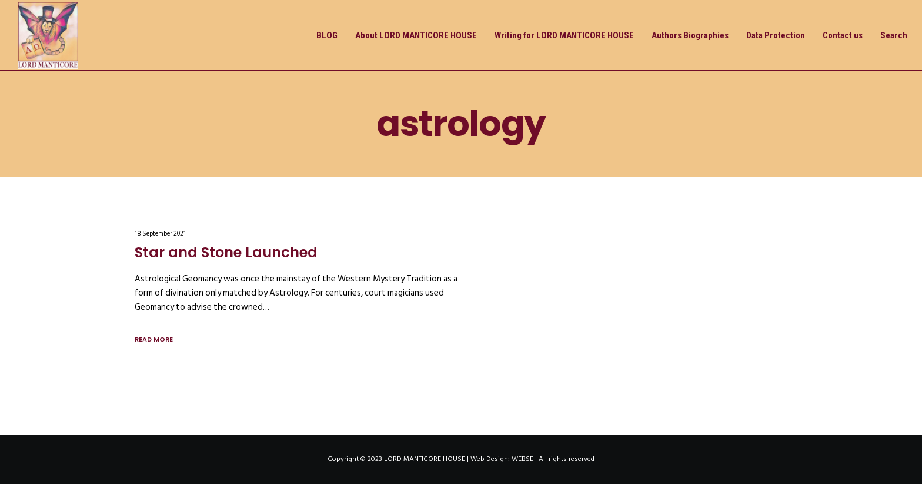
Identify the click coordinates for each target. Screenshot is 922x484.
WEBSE (522, 459)
